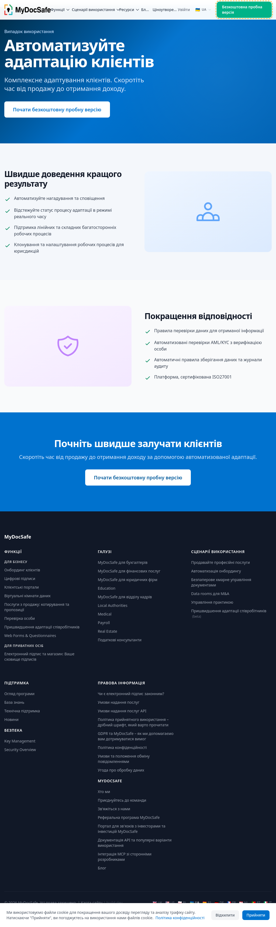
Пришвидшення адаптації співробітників (42, 626)
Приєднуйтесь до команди (122, 800)
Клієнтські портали (21, 587)
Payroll (104, 622)
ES (207, 903)
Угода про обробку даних (121, 770)
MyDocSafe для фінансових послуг (129, 571)
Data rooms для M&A (210, 593)
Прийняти (256, 915)
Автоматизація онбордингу (216, 571)
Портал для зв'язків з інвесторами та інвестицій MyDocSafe (131, 828)
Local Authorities (112, 605)
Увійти (184, 9)
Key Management (19, 741)
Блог (145, 9)
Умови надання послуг (119, 702)
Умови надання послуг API (122, 710)
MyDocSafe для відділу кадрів (125, 596)
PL (182, 903)
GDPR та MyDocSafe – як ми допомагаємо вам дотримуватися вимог (136, 736)
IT (268, 903)
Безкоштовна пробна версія (242, 9)
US (170, 903)
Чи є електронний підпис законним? (131, 693)
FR (231, 903)
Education (106, 588)
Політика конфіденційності (122, 747)
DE (219, 903)
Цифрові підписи (19, 578)
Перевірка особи (19, 618)
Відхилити (225, 915)
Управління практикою (212, 602)
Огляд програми (19, 693)
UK (157, 903)
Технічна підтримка (22, 710)
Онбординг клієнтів (22, 569)
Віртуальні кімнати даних (27, 595)
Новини (11, 719)
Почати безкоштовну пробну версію (57, 109)
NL (243, 903)
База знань (14, 702)
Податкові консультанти (120, 639)
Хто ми (104, 791)
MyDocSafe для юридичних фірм (127, 579)
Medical (105, 614)
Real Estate (107, 631)
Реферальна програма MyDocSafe (129, 817)
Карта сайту (91, 902)
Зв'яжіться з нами (114, 808)
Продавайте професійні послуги (220, 562)
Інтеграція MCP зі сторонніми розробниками (124, 856)
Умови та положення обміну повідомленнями (124, 758)
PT (255, 903)
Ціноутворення (165, 9)
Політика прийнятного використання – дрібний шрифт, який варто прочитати (133, 722)
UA (194, 903)
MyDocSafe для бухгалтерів (122, 562)
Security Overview (20, 749)
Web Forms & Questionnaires (30, 635)
